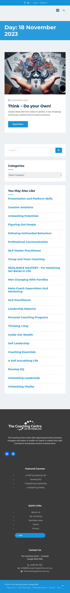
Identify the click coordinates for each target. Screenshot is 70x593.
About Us (35, 512)
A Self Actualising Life (23, 360)
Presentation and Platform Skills (30, 198)
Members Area (36, 520)
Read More (18, 124)
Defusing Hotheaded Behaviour (30, 233)
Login (35, 3)
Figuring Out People (22, 224)
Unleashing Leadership (24, 378)
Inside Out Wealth (20, 334)
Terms (36, 524)
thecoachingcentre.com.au (36, 571)
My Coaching (35, 516)
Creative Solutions (20, 207)
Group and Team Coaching (26, 259)
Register (43, 3)
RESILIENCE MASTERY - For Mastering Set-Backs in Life (34, 269)
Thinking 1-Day (18, 326)
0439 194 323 (36, 565)
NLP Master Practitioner (24, 250)
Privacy (35, 528)
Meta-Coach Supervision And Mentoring (28, 290)
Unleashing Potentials (23, 216)
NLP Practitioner (19, 300)
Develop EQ (16, 369)
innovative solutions (40, 115)
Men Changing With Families (28, 279)
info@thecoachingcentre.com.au (36, 568)
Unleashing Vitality (21, 386)
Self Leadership (18, 343)
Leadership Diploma (22, 308)
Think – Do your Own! (29, 106)
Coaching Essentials (22, 352)
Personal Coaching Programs (28, 317)
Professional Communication (28, 242)
